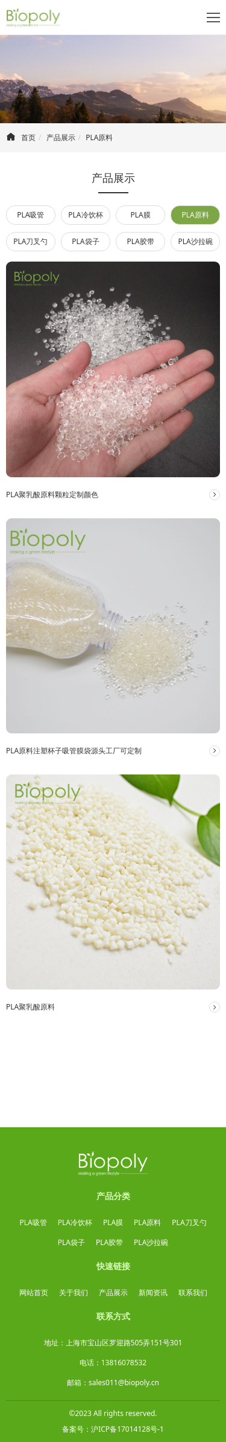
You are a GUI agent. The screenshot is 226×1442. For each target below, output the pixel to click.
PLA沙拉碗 (195, 241)
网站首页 (33, 1292)
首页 (28, 137)
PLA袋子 (85, 241)
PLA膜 (140, 215)
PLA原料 (99, 137)
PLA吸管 (30, 215)
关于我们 (73, 1292)
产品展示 (60, 137)
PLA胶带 (140, 241)
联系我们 (192, 1292)
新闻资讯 (153, 1292)
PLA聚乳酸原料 (30, 1007)
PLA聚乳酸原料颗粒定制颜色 (52, 494)
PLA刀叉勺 (30, 241)
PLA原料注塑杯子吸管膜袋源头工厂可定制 (74, 750)
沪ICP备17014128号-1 (127, 1429)
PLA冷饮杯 (85, 215)
